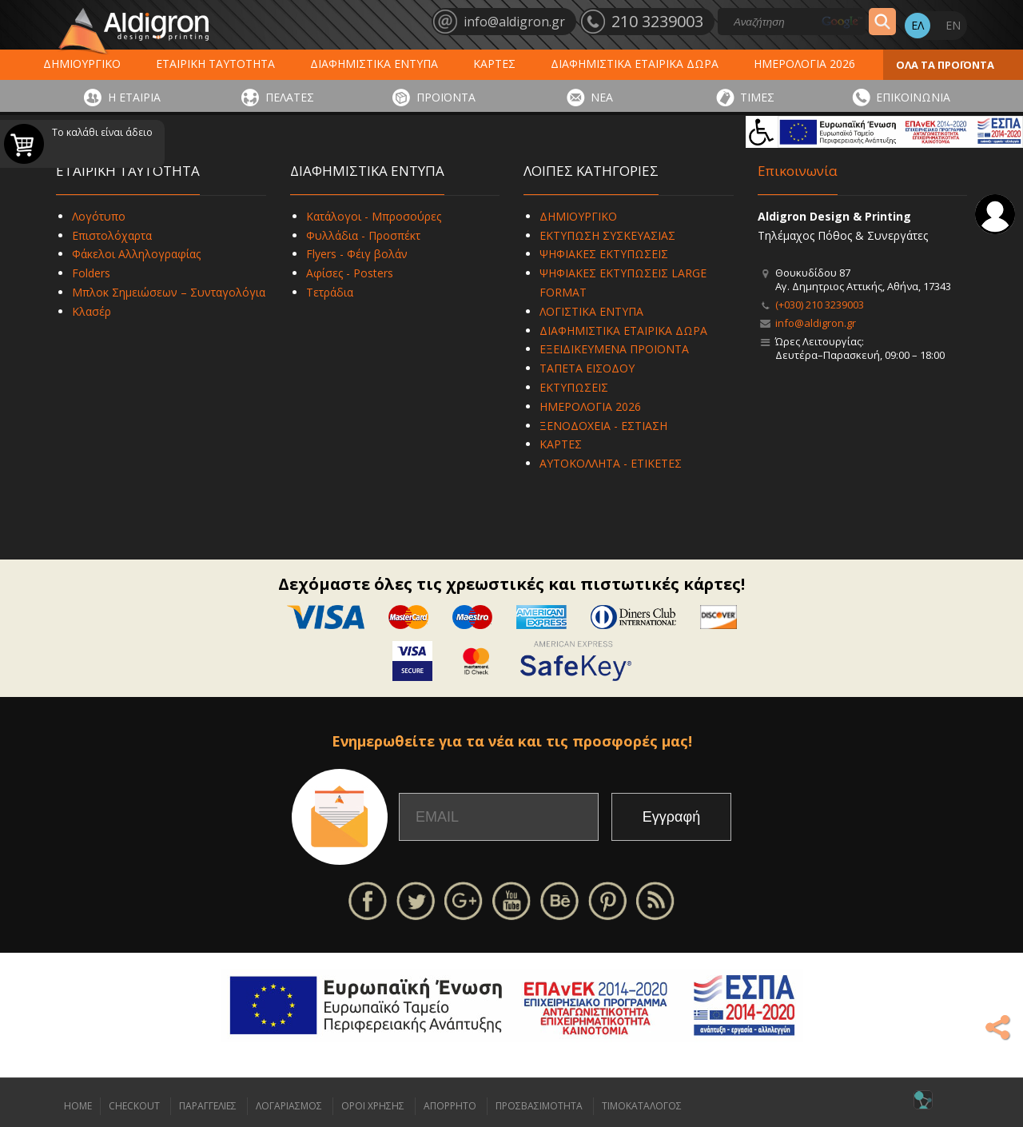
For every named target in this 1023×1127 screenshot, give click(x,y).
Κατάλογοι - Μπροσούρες (373, 216)
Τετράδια (329, 292)
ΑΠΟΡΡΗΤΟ (450, 1106)
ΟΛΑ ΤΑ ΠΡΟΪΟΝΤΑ (945, 65)
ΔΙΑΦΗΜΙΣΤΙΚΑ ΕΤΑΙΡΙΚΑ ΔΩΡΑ (634, 63)
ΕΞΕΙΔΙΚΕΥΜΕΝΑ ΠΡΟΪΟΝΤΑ (614, 348)
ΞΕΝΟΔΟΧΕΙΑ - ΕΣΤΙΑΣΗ (603, 425)
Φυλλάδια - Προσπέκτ (363, 235)
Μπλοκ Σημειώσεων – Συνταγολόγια (168, 292)
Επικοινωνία (798, 170)
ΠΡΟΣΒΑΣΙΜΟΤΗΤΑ (539, 1106)
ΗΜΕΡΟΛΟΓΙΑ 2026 (804, 63)
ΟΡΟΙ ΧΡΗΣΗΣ (372, 1106)
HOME (78, 1106)
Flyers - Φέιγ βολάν (357, 253)
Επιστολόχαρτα (112, 235)
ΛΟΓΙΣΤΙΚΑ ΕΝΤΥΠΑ (591, 311)
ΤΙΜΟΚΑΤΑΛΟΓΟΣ (642, 1106)
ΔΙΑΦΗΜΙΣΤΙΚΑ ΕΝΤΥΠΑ (374, 63)
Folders (91, 273)
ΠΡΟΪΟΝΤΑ (446, 97)
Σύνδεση (995, 214)
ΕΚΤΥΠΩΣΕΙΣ (573, 387)
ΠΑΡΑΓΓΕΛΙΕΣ (208, 1106)
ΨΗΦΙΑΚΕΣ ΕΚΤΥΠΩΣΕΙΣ (603, 253)
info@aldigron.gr (815, 323)
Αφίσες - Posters (349, 273)
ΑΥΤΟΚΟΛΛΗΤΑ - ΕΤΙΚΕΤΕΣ (610, 463)
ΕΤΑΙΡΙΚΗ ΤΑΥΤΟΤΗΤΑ (215, 63)
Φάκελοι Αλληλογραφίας (136, 253)
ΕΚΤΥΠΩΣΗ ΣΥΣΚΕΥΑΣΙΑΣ (607, 235)
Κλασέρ (91, 311)
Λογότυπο (98, 216)
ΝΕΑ (602, 97)
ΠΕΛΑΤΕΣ (289, 97)
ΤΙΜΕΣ (757, 97)
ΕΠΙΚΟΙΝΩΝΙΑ (913, 97)
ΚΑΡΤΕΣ (494, 63)
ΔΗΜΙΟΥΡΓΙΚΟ (82, 63)
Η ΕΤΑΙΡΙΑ (134, 97)
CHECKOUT (134, 1106)
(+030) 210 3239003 (819, 304)
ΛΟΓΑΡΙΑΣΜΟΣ (289, 1106)
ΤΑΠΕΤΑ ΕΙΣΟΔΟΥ (587, 368)
